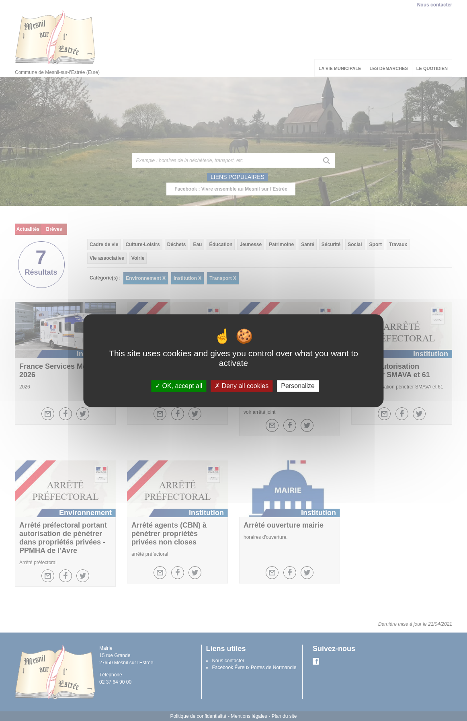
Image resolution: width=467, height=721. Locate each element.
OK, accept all (178, 385)
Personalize (298, 385)
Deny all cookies (241, 385)
